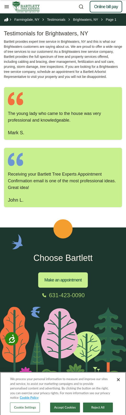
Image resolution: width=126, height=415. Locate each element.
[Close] (118, 382)
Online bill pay (106, 6)
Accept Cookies (65, 409)
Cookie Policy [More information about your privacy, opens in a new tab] (29, 400)
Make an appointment (63, 280)
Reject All (98, 409)
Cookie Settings (25, 409)
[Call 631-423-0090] (62, 295)
